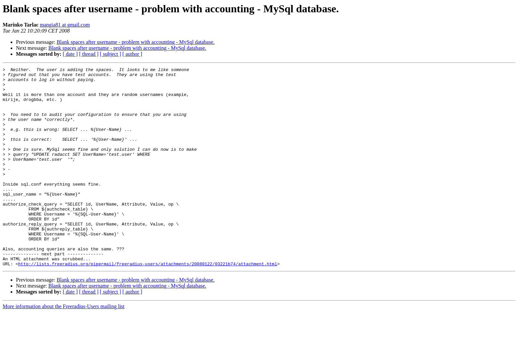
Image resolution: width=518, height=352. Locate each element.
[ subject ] (110, 54)
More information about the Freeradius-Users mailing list (63, 346)
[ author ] (132, 54)
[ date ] (70, 54)
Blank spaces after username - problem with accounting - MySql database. (136, 42)
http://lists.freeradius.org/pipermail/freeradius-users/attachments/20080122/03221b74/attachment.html (147, 304)
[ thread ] (89, 54)
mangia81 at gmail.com (65, 25)
